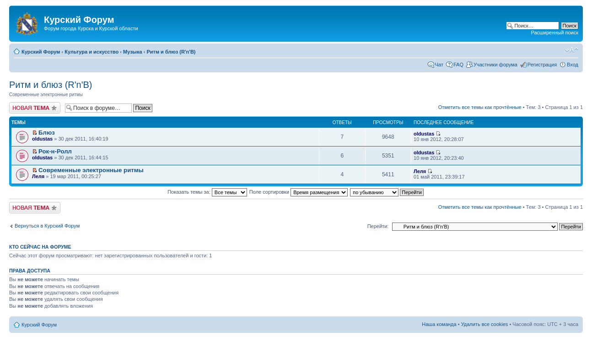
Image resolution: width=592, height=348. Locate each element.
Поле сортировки (298, 192)
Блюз (46, 132)
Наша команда (439, 324)
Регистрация (542, 64)
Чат (439, 64)
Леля (38, 176)
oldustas (42, 138)
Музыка (132, 51)
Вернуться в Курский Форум (47, 225)
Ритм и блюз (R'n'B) (170, 51)
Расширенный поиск (554, 32)
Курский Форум (41, 51)
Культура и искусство (91, 51)
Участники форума (495, 64)
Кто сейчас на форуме (40, 247)
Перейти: (378, 226)
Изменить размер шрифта (571, 50)
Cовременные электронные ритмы (91, 170)
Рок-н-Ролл (55, 151)
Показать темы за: (207, 192)
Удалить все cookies (484, 324)
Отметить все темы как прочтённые (480, 107)
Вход (572, 64)
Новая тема (34, 108)
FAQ (458, 64)
